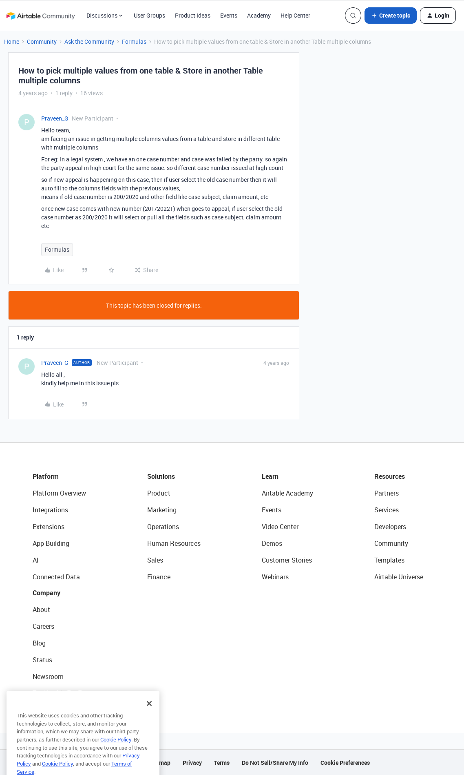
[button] (391, 15)
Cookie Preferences (345, 762)
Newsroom (48, 676)
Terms (222, 762)
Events (228, 15)
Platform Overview (59, 493)
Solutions (161, 476)
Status (42, 659)
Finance (158, 576)
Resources (389, 476)
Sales (155, 560)
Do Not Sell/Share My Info (275, 762)
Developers (390, 526)
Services (386, 509)
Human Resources (174, 543)
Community (42, 41)
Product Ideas (192, 15)
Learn (270, 476)
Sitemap (159, 762)
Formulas (134, 41)
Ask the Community (89, 41)
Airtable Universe (398, 576)
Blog (39, 643)
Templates (389, 560)
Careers (43, 626)
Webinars (275, 576)
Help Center (295, 15)
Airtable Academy (287, 493)
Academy (259, 15)
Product (158, 493)
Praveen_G (54, 118)
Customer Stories (287, 560)
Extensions (48, 526)
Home (11, 41)
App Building (51, 543)
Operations (163, 526)
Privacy (192, 762)
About (41, 609)
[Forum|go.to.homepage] (40, 15)
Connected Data (56, 576)
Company (46, 592)
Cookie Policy (115, 751)
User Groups (149, 15)
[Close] (149, 715)
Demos (272, 543)
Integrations (50, 509)
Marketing (162, 509)
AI (36, 560)
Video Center (280, 526)
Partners (386, 493)
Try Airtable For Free (61, 693)
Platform (46, 476)
